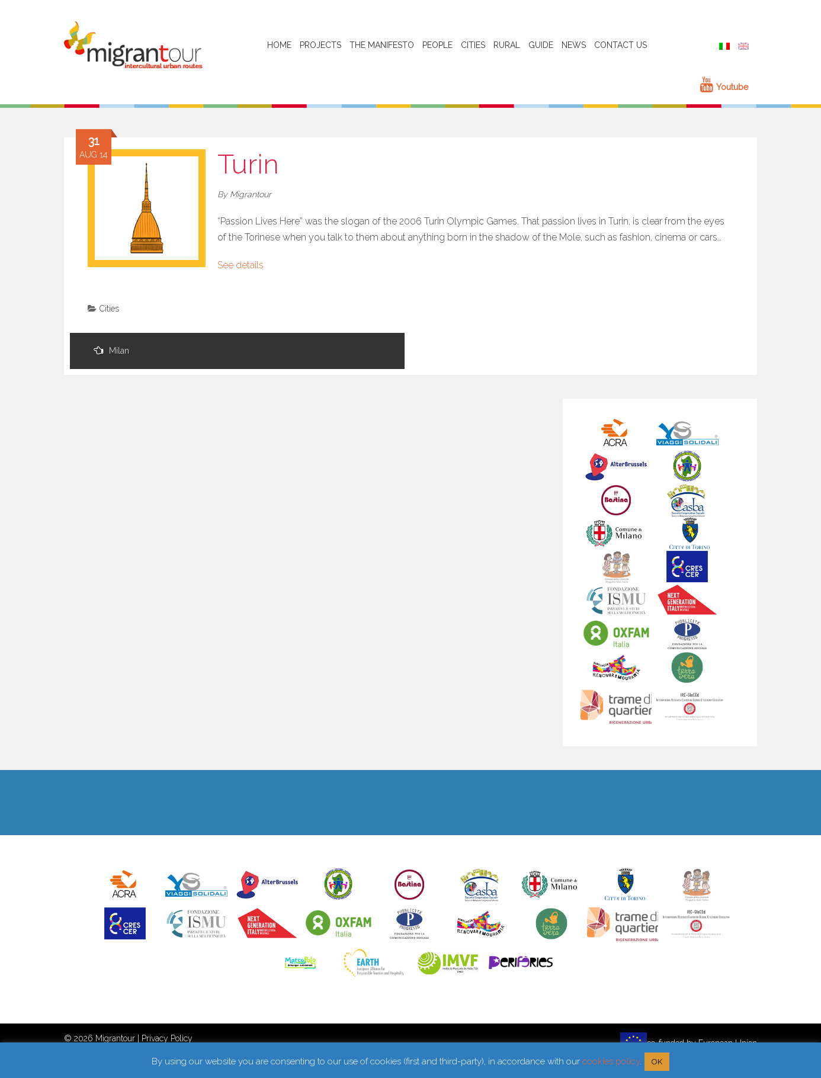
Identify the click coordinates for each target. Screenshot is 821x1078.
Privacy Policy (167, 1038)
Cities (473, 45)
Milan (111, 350)
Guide (540, 45)
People (437, 45)
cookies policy (611, 1061)
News (574, 45)
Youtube (724, 87)
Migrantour (250, 194)
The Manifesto (381, 45)
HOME (279, 45)
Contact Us (620, 45)
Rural (506, 45)
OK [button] (657, 1061)
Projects (320, 45)
